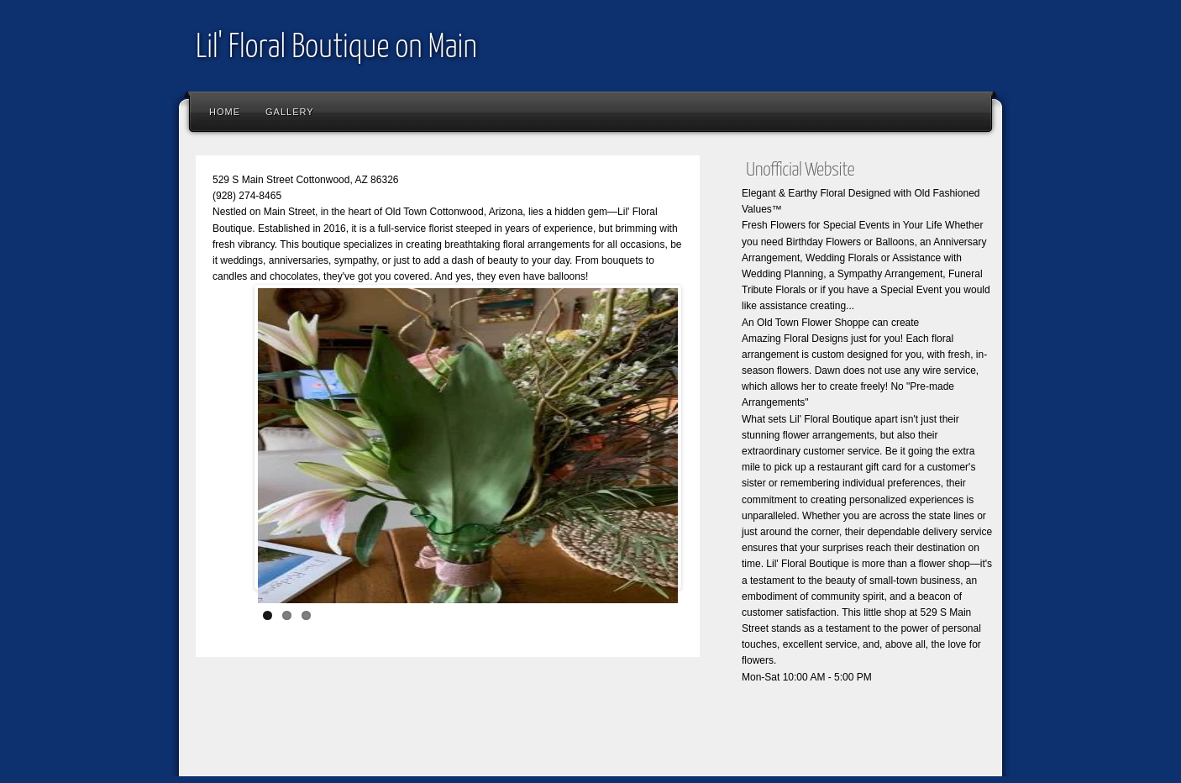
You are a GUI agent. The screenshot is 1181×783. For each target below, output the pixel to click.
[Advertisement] (493, 728)
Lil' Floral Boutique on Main (336, 48)
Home (224, 112)
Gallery (289, 112)
